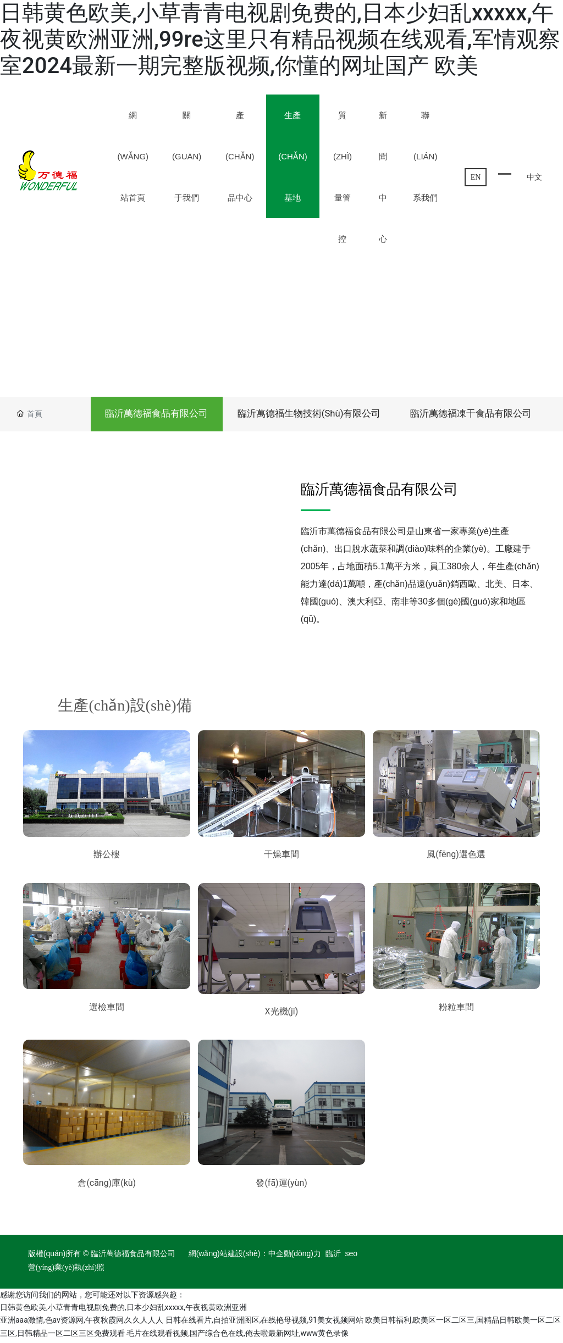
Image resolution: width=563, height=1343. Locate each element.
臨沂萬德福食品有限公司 (147, 414)
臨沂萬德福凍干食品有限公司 (468, 414)
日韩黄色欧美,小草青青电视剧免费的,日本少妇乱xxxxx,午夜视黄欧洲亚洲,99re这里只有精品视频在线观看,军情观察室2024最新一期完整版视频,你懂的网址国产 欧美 (280, 39)
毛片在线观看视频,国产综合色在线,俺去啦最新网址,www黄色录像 (237, 1336)
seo (351, 1257)
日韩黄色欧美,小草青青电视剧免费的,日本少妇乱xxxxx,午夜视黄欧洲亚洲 (123, 1310)
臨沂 (333, 1257)
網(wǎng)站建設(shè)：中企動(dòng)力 (255, 1257)
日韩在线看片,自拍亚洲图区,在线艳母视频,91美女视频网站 (264, 1323)
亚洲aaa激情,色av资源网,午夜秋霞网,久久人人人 (81, 1323)
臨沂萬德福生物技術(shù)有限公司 (303, 414)
